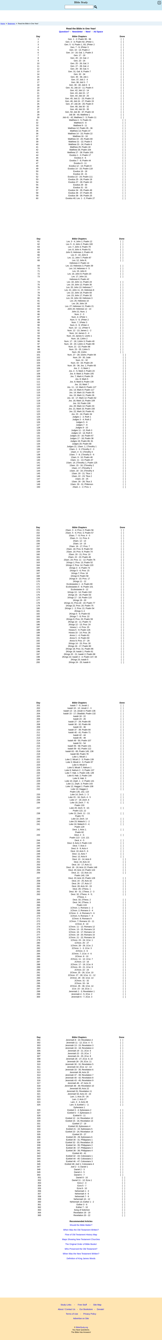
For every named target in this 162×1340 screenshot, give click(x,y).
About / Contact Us (66, 1309)
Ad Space (98, 32)
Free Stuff (82, 1305)
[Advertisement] (81, 15)
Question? (64, 32)
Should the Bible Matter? (81, 1225)
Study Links (66, 1305)
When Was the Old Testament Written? (81, 1230)
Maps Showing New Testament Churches (81, 1239)
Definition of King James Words (81, 1258)
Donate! (100, 1309)
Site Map (97, 1305)
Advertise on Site (81, 1318)
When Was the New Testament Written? (81, 1254)
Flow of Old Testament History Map (81, 1234)
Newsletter (77, 32)
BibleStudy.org (82, 1327)
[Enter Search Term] (79, 7)
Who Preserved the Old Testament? (81, 1249)
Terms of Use (72, 1314)
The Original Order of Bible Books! (81, 1244)
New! (88, 32)
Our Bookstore (86, 1309)
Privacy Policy (89, 1314)
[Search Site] (95, 7)
